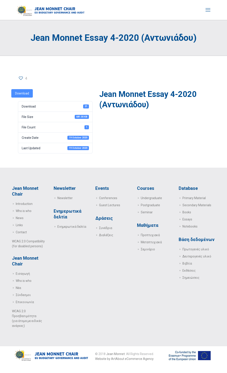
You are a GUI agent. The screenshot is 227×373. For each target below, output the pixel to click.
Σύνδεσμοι (23, 295)
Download (22, 93)
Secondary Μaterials (196, 205)
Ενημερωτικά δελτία (71, 226)
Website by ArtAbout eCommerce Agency (124, 359)
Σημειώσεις (191, 277)
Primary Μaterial (194, 198)
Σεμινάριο (148, 249)
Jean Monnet (115, 354)
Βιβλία (187, 263)
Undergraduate (151, 198)
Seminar (147, 212)
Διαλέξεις (106, 235)
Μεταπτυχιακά (151, 242)
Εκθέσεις (189, 270)
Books (186, 212)
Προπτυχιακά (150, 235)
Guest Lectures (109, 205)
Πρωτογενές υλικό (195, 249)
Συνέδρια (105, 228)
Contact (21, 232)
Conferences (108, 198)
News (19, 218)
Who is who (23, 211)
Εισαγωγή (23, 273)
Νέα (18, 288)
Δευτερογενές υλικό (196, 256)
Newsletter (65, 198)
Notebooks (190, 226)
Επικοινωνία (25, 302)
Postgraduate (150, 205)
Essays (187, 219)
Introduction (24, 204)
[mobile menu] (208, 10)
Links (19, 225)
